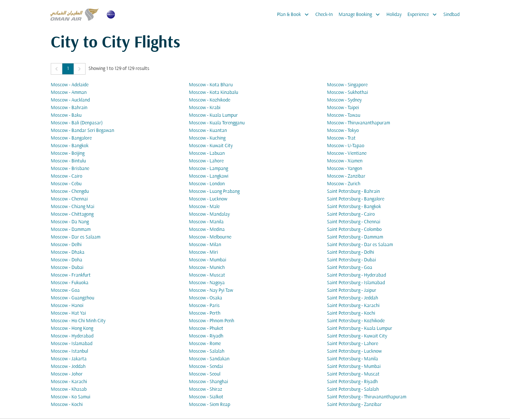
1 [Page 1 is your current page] (68, 68)
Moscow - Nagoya (207, 283)
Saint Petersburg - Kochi (351, 313)
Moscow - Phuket (206, 328)
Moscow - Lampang (208, 168)
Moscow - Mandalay (209, 214)
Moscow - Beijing (67, 153)
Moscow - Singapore (347, 85)
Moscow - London (207, 184)
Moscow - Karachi (69, 382)
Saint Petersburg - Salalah (353, 389)
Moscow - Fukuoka (69, 283)
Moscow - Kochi (67, 404)
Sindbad (451, 14)
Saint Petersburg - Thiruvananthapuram (366, 397)
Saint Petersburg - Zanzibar (354, 404)
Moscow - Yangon (344, 168)
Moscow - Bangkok (69, 146)
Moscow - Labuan (207, 153)
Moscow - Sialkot (206, 397)
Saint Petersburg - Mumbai (354, 366)
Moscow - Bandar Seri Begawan (82, 130)
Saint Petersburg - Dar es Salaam (360, 245)
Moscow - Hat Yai (68, 313)
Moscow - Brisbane (70, 168)
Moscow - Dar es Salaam (75, 237)
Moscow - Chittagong (72, 214)
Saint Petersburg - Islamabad (356, 283)
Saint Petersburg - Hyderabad (356, 275)
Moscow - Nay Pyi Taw (211, 290)
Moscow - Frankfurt (71, 275)
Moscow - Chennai (69, 199)
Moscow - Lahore (206, 161)
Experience (423, 14)
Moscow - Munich (207, 267)
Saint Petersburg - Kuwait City (357, 336)
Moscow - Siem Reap (209, 404)
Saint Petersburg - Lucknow (354, 351)
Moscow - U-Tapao (345, 146)
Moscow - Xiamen (344, 161)
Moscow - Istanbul (69, 351)
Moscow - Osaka (205, 298)
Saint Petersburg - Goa (349, 267)
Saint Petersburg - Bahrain (353, 191)
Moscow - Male (204, 207)
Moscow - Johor (67, 374)
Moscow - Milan (205, 245)
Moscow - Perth (204, 313)
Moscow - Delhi (66, 245)
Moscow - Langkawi (208, 176)
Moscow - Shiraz (205, 389)
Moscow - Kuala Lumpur (213, 115)
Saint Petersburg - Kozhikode (356, 321)
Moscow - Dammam (71, 229)
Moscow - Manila (206, 222)
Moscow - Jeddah (68, 366)
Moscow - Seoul (204, 374)
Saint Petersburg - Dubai (351, 260)
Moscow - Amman (69, 92)
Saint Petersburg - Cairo (351, 214)
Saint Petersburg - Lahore (352, 344)
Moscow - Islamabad (71, 344)
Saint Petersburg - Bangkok (354, 207)
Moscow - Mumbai (207, 260)
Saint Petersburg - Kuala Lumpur (359, 328)
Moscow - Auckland (70, 100)
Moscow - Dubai (67, 267)
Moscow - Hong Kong (72, 328)
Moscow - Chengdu (70, 191)
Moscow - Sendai (206, 366)
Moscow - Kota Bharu (211, 85)
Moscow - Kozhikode (209, 100)
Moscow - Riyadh (206, 336)
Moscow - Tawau (343, 115)
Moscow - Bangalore (71, 138)
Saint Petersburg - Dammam (355, 237)
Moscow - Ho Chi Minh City (78, 321)
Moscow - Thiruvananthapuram (358, 123)
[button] (57, 68)
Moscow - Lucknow (208, 199)
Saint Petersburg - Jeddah (352, 298)
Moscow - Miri (203, 252)
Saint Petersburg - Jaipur (351, 290)
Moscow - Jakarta (69, 359)
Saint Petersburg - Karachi (353, 305)
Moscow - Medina (207, 229)
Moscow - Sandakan (209, 359)
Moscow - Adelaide (69, 85)
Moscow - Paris (204, 305)
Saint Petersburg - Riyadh (352, 382)
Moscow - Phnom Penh (211, 321)
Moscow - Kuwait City (211, 146)
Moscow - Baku (66, 115)
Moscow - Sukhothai (347, 92)
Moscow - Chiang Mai (72, 207)
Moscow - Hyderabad (72, 336)
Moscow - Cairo (66, 176)
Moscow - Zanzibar (346, 176)
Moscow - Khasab (69, 389)
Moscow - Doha (66, 260)
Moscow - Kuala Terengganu (217, 123)
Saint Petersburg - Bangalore (355, 199)
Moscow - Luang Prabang (214, 191)
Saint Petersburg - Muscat (353, 374)
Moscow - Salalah (206, 351)
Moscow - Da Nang (70, 222)
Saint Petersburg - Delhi (350, 252)
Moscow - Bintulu (68, 161)
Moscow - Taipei (343, 108)
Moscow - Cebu (66, 184)
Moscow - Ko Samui (70, 397)
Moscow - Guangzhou (72, 298)
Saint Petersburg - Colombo (354, 229)
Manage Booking (361, 14)
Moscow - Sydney (344, 100)
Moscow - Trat (341, 138)
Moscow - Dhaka (67, 252)
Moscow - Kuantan (208, 130)
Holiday (394, 14)
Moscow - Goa (65, 290)
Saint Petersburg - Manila (352, 359)
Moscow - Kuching (207, 138)
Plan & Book (294, 14)
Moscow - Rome (205, 344)
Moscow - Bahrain (69, 108)
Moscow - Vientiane (346, 153)
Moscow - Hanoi (67, 305)
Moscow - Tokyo (343, 130)
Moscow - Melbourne (210, 237)
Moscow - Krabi (204, 108)
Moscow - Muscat (207, 275)
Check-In (324, 14)
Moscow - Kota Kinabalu (213, 92)
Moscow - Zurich (343, 184)
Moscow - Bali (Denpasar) (77, 123)
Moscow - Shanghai (208, 382)
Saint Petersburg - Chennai (353, 222)
